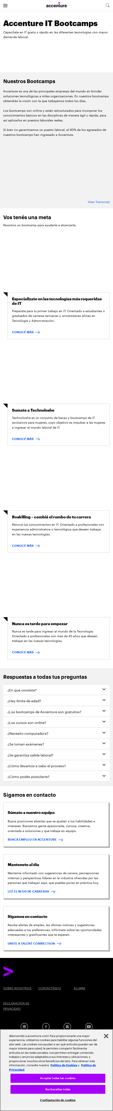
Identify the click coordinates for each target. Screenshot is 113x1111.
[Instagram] (67, 1026)
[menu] (5, 5)
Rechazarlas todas (57, 1089)
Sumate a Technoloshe (33, 410)
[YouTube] (89, 1026)
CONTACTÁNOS (49, 987)
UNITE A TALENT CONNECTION (31, 943)
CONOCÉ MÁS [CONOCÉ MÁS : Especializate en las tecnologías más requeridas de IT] (23, 332)
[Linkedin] (24, 1026)
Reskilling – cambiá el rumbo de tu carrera (51, 517)
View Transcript (99, 201)
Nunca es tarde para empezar (40, 624)
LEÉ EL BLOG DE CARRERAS (28, 891)
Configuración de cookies (58, 1100)
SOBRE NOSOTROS (17, 987)
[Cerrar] (106, 1036)
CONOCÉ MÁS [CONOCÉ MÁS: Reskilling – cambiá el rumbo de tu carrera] (23, 545)
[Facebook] (46, 1026)
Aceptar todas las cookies (58, 1078)
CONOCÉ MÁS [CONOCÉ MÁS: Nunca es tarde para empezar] (23, 652)
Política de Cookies (64, 1065)
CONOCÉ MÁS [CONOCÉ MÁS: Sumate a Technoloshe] (23, 438)
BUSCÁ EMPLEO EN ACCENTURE (32, 839)
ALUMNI (79, 987)
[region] (56, 1070)
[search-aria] (107, 5)
